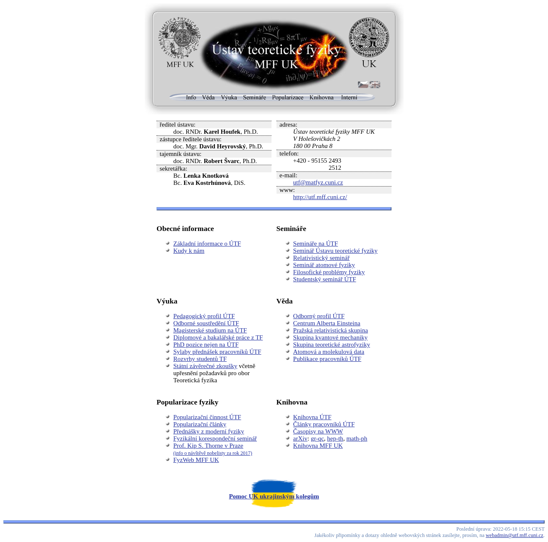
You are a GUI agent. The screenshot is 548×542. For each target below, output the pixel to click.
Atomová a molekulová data (329, 351)
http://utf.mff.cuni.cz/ (320, 197)
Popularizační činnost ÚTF (207, 417)
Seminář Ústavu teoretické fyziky (335, 250)
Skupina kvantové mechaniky (330, 337)
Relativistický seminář (321, 257)
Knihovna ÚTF (312, 417)
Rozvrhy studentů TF (200, 358)
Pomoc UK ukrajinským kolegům (274, 496)
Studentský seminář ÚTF (324, 279)
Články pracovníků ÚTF (324, 424)
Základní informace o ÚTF (207, 243)
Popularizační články (199, 424)
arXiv (300, 438)
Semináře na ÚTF (315, 243)
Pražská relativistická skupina (330, 330)
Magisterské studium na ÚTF (210, 330)
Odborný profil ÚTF (319, 316)
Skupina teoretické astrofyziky (331, 344)
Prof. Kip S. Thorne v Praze (212, 449)
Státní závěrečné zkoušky (205, 366)
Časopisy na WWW (318, 431)
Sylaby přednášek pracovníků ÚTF (217, 351)
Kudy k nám (188, 250)
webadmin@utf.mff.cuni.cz (514, 535)
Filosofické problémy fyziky (329, 272)
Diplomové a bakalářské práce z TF (218, 337)
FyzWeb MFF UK (196, 459)
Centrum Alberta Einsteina (326, 323)
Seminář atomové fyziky (324, 265)
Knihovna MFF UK (318, 445)
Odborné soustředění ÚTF (206, 323)
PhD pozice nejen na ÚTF (206, 344)
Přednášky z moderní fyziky (208, 431)
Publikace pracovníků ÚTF (327, 358)
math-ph (356, 438)
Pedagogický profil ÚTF (204, 316)
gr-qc (317, 438)
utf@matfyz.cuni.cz (318, 182)
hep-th (335, 438)
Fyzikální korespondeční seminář (215, 438)
